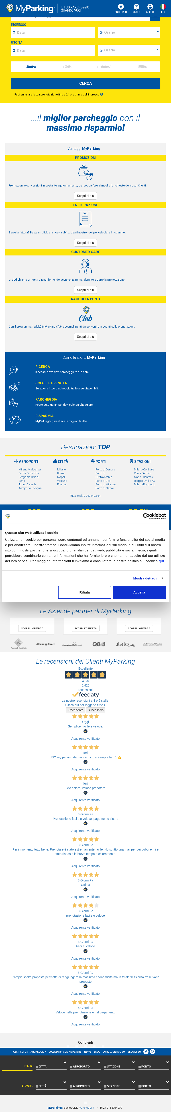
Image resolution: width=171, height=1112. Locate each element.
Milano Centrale (144, 469)
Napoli (61, 477)
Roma (61, 473)
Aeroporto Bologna (30, 488)
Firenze (61, 484)
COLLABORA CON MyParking (65, 1051)
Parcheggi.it (86, 1107)
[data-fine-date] (55, 50)
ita (163, 12)
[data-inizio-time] (131, 32)
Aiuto (136, 9)
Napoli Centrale (144, 477)
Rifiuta (84, 592)
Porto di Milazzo (106, 484)
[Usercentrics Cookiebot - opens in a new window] (146, 516)
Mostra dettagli (145, 578)
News (87, 1051)
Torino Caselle (27, 484)
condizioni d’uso (114, 1051)
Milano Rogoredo (144, 484)
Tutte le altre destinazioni (85, 495)
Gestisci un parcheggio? (29, 1051)
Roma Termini (142, 473)
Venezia (62, 480)
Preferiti (121, 9)
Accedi (150, 12)
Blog (97, 1051)
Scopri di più (85, 196)
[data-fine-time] (131, 50)
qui (161, 561)
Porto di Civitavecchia (104, 475)
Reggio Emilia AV (144, 480)
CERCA (85, 83)
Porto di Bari (103, 480)
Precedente (75, 710)
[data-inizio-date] (55, 32)
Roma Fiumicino (29, 473)
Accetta (139, 592)
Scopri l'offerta (32, 628)
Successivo (96, 710)
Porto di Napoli (105, 488)
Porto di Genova (105, 469)
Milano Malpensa (30, 469)
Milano (61, 469)
